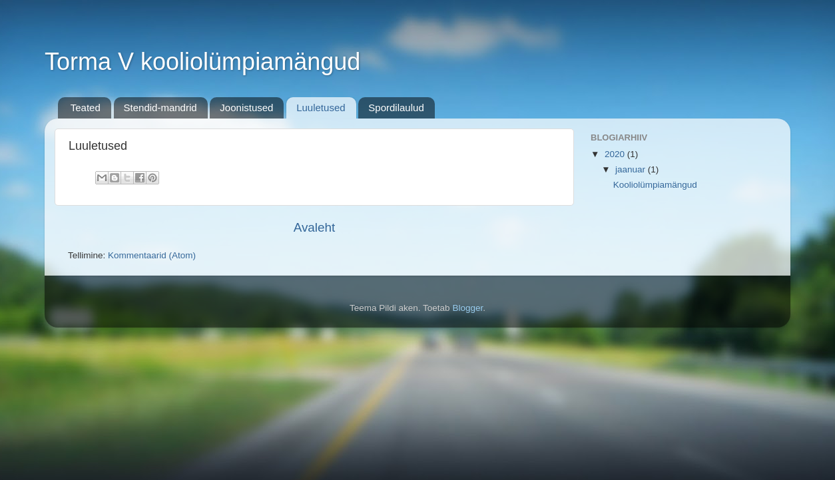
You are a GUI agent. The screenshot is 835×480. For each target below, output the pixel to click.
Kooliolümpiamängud (655, 185)
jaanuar (631, 169)
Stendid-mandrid (160, 107)
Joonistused (246, 107)
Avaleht (315, 227)
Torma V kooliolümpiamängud (202, 61)
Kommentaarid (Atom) (152, 255)
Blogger (467, 308)
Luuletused (320, 107)
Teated (86, 107)
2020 (616, 154)
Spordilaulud (395, 107)
